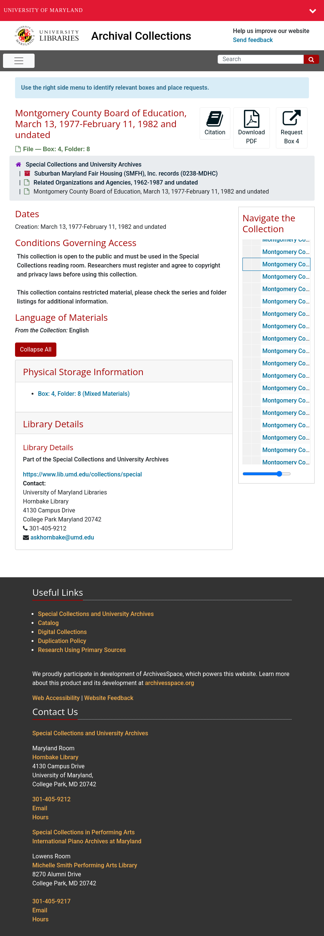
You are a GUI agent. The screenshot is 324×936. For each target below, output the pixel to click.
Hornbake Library (55, 757)
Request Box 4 (292, 127)
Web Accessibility (56, 698)
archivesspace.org (169, 683)
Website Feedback (108, 698)
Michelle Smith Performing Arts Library (84, 865)
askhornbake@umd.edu (62, 537)
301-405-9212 (51, 799)
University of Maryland (43, 10)
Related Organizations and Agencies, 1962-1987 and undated (115, 182)
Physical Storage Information (83, 371)
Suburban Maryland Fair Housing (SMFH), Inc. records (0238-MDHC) (126, 173)
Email (39, 808)
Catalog (48, 623)
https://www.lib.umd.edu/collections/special (82, 474)
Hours (40, 817)
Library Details (53, 424)
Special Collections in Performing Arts (83, 832)
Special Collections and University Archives (83, 164)
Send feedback (253, 40)
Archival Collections (141, 35)
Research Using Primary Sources (82, 650)
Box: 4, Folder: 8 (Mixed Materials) (84, 393)
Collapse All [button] (35, 349)
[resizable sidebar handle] (266, 474)
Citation (214, 123)
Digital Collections (62, 632)
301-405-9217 (51, 901)
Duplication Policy (62, 641)
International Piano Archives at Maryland (86, 841)
